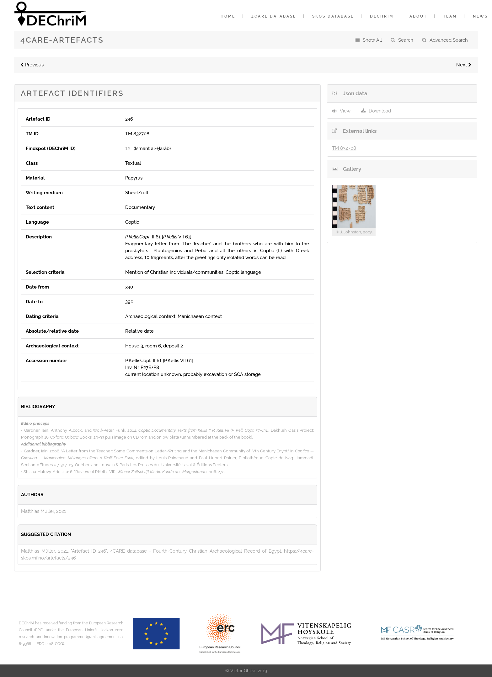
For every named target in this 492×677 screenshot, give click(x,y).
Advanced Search (449, 40)
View (345, 111)
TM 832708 (344, 148)
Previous (32, 65)
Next (464, 65)
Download (380, 111)
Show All (372, 40)
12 (127, 148)
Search (405, 40)
